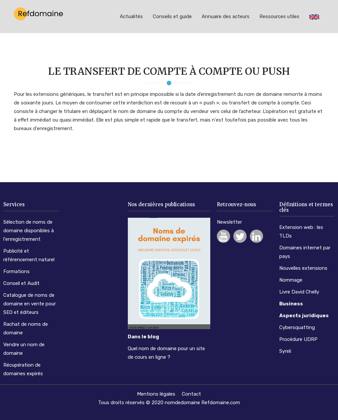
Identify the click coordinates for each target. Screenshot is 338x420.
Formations (16, 271)
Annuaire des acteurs (226, 16)
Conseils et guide (172, 16)
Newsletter (229, 222)
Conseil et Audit (21, 283)
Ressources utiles (279, 16)
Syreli (285, 351)
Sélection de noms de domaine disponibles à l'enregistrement (28, 230)
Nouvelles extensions (303, 268)
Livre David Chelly (299, 292)
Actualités (131, 16)
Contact (191, 394)
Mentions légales (156, 394)
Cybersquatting (297, 327)
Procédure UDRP (298, 339)
